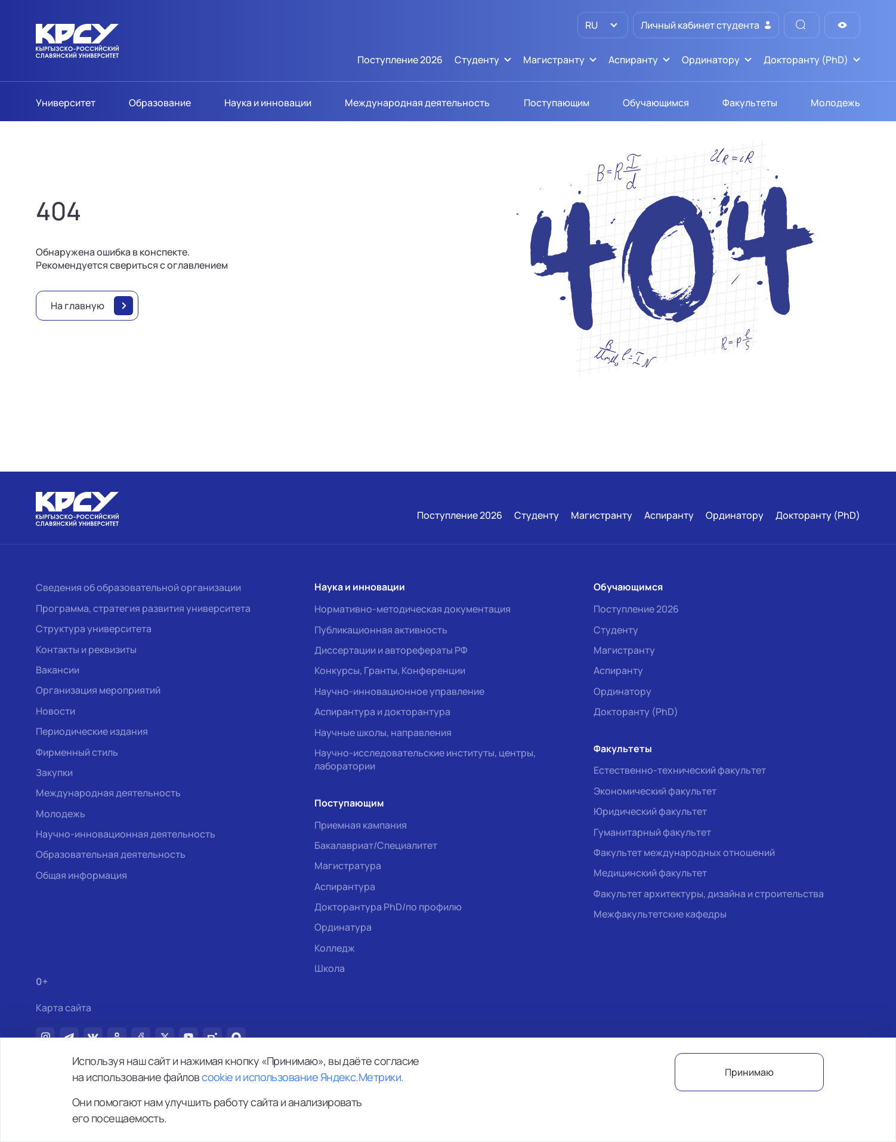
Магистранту (624, 650)
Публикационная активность (380, 629)
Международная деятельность (108, 792)
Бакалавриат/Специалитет (375, 845)
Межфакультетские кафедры (660, 914)
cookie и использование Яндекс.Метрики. (302, 1077)
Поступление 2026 (636, 608)
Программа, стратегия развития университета (143, 608)
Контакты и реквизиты (86, 649)
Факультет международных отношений (684, 852)
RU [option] (590, 25)
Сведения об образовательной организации (138, 587)
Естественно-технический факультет (680, 770)
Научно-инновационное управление (399, 691)
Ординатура (343, 927)
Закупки (54, 772)
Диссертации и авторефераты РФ (391, 650)
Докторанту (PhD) (636, 711)
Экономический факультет (655, 791)
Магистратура (347, 865)
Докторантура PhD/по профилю (388, 906)
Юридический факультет (650, 811)
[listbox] (602, 25)
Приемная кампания (360, 825)
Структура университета (94, 628)
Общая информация (81, 875)
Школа (329, 968)
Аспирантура (344, 886)
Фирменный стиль (77, 752)
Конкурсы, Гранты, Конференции (389, 670)
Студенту (616, 629)
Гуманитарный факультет (652, 832)
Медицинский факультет (650, 872)
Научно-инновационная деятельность (125, 834)
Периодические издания (92, 731)
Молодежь (60, 813)
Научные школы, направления (383, 732)
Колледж (334, 948)
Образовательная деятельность (111, 854)
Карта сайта (63, 1008)
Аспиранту (618, 670)
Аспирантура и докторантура (382, 711)
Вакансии (57, 669)
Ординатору (622, 691)
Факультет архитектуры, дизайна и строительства (709, 893)
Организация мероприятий (98, 690)
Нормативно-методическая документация (412, 608)
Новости (55, 711)
